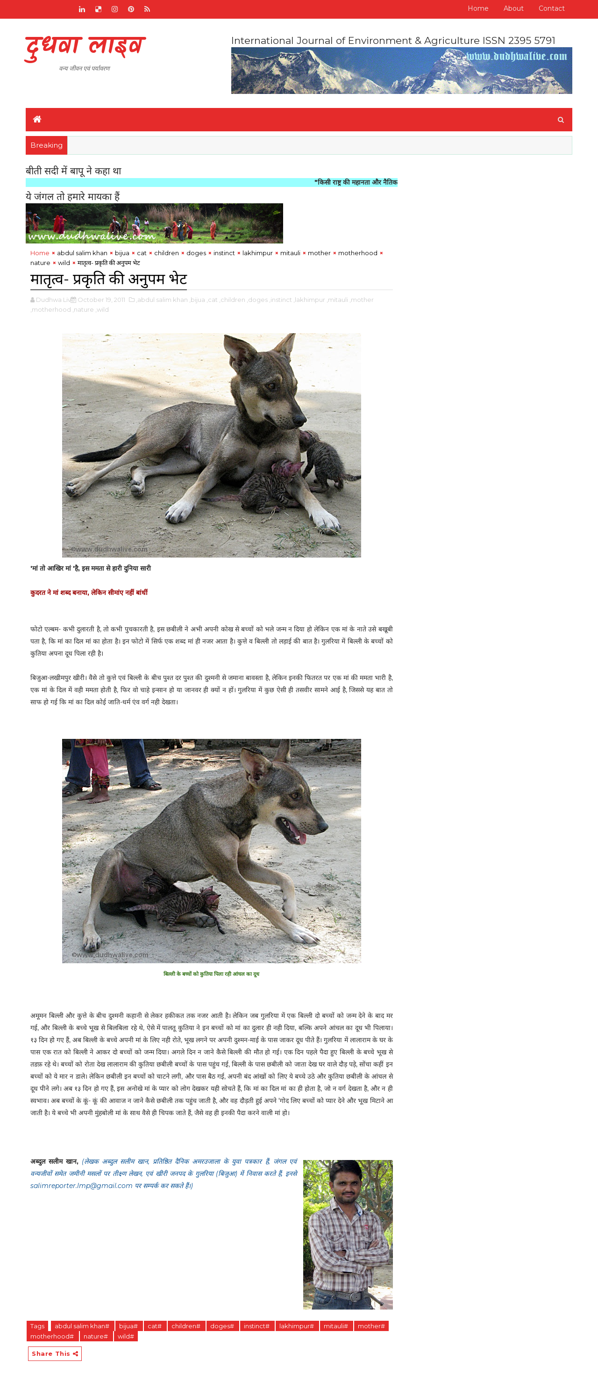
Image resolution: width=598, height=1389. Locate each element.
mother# (371, 1326)
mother (319, 253)
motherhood (357, 253)
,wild (102, 309)
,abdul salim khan (162, 299)
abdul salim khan (82, 253)
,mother (361, 299)
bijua (122, 253)
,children (232, 299)
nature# (96, 1336)
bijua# (129, 1326)
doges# (222, 1326)
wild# (126, 1336)
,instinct (280, 299)
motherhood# (52, 1336)
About (514, 8)
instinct (224, 253)
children (166, 253)
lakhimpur (257, 253)
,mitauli (337, 299)
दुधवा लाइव (84, 47)
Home (478, 8)
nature (40, 262)
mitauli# (336, 1326)
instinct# (257, 1326)
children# (186, 1326)
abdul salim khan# (83, 1326)
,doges (257, 299)
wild (64, 262)
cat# (155, 1326)
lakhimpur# (297, 1326)
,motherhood (50, 309)
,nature (83, 309)
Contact (552, 8)
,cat (212, 299)
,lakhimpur (309, 299)
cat (142, 253)
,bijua (197, 299)
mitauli (290, 253)
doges (196, 253)
